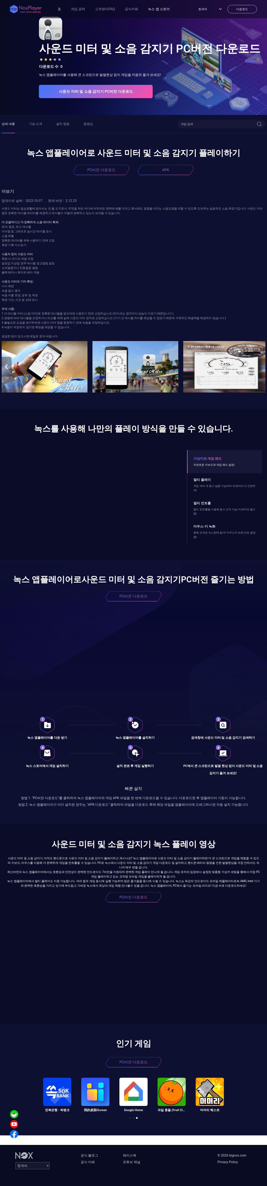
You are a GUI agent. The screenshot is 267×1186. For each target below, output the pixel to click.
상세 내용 (8, 124)
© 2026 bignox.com (231, 1155)
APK (165, 170)
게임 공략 (78, 9)
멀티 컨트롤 (202, 503)
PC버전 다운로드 (101, 170)
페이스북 (129, 1155)
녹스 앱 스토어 (159, 9)
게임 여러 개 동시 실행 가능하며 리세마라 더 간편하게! (224, 488)
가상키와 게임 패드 (207, 459)
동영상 (88, 124)
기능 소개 (35, 124)
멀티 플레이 (202, 480)
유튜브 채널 (131, 1162)
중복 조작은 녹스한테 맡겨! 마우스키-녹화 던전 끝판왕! (224, 534)
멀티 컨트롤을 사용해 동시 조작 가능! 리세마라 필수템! (224, 511)
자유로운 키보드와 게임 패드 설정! (213, 464)
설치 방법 (62, 124)
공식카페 (131, 9)
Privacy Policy (227, 1162)
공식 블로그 (89, 1155)
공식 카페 (88, 1162)
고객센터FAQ (105, 9)
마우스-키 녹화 (204, 526)
